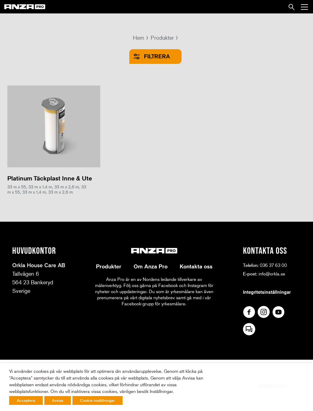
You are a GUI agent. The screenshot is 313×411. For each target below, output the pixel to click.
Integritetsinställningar (267, 292)
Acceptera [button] (26, 400)
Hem (138, 37)
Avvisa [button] (57, 400)
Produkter (162, 37)
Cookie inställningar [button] (97, 400)
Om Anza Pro (151, 266)
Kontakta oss (196, 266)
